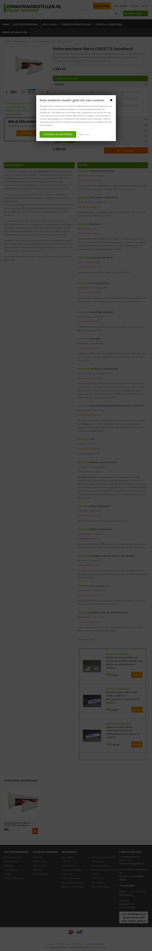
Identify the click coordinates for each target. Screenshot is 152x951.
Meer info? (84, 134)
